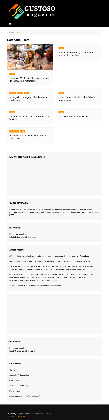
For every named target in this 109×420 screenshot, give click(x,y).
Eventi (13, 93)
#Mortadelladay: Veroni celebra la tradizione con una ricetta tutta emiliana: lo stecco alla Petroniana (49, 256)
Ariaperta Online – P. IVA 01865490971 (25, 396)
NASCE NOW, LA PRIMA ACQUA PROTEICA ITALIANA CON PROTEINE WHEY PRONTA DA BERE (49, 261)
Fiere (12, 74)
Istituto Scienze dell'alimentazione (22, 237)
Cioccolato (14, 131)
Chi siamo (13, 370)
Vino (26, 93)
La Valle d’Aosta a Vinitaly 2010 (74, 116)
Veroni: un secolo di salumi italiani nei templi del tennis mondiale (35, 286)
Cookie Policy (14, 380)
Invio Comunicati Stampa (19, 386)
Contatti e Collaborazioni (19, 375)
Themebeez (21, 416)
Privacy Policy (15, 391)
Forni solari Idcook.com (18, 234)
